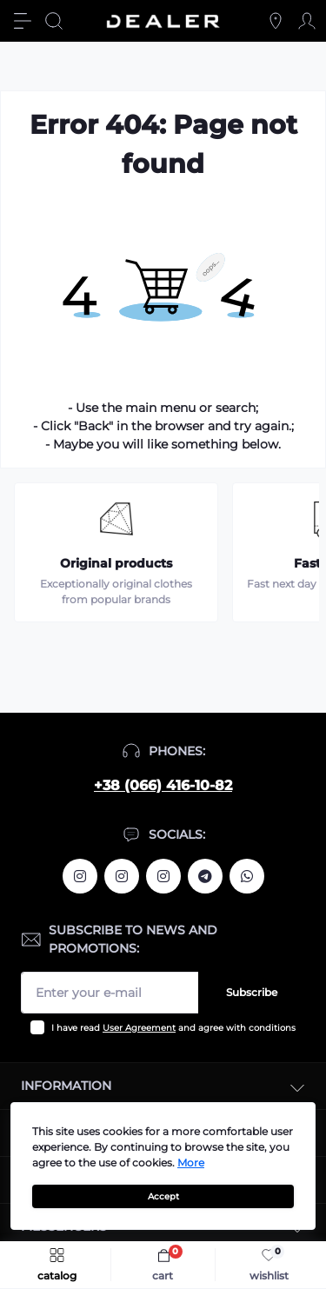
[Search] (54, 21)
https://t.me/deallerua (205, 876)
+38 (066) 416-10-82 (163, 785)
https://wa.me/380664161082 (247, 876)
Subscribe (251, 992)
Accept (163, 1196)
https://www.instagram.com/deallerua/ (122, 876)
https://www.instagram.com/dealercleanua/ (163, 876)
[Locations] (275, 21)
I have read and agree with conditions (173, 1027)
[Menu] (22, 21)
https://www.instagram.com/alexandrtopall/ (80, 876)
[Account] (307, 21)
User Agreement (139, 1027)
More (190, 1162)
